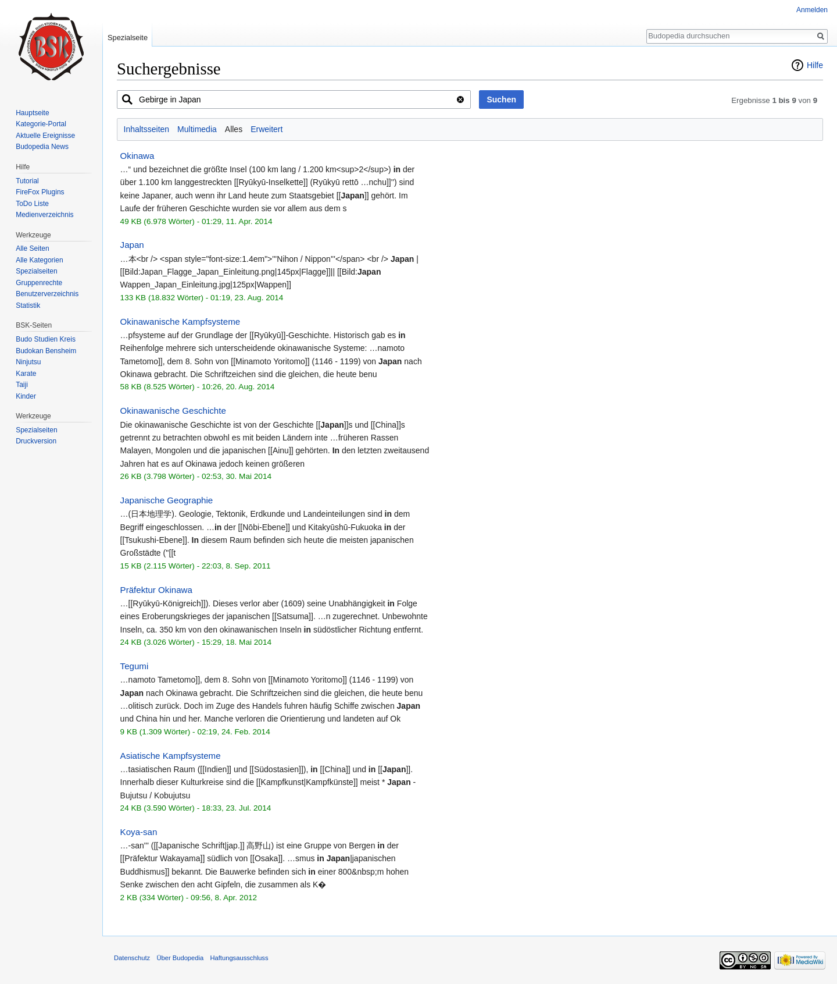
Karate (26, 374)
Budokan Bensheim (46, 351)
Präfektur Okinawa (156, 590)
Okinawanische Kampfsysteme (180, 321)
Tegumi (134, 666)
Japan (132, 245)
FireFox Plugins (40, 192)
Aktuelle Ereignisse (45, 136)
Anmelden (812, 10)
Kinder (26, 396)
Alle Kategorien (39, 260)
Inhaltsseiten (147, 129)
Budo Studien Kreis (46, 339)
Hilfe (815, 65)
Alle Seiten (32, 248)
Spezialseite (128, 37)
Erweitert (266, 129)
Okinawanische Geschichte (173, 410)
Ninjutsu (28, 362)
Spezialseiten (36, 271)
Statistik (28, 305)
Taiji (22, 385)
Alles (233, 129)
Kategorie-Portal (41, 124)
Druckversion (36, 441)
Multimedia (197, 129)
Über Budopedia (179, 957)
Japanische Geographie (166, 500)
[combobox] (294, 99)
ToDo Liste (32, 204)
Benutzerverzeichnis (47, 294)
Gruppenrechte (39, 283)
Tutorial (27, 181)
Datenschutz (132, 957)
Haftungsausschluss (239, 957)
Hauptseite (32, 113)
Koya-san (139, 832)
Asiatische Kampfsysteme (170, 756)
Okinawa (137, 156)
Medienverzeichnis (44, 215)
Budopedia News (42, 147)
